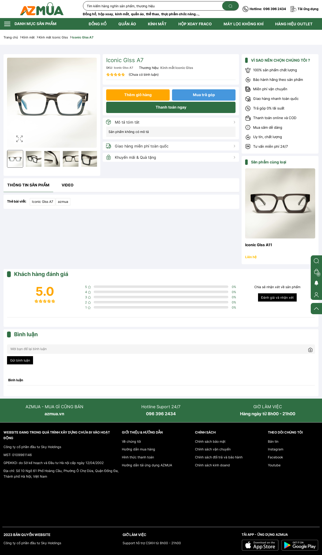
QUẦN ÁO (127, 24)
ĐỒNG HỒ (98, 24)
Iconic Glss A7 (42, 202)
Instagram (275, 449)
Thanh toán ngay (171, 107)
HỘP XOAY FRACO (195, 24)
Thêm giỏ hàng (138, 94)
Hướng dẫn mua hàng (138, 449)
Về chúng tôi (131, 441)
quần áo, (138, 14)
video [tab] (68, 185)
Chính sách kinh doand (212, 465)
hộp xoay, (106, 14)
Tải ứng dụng (304, 9)
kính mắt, (122, 14)
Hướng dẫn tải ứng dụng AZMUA (147, 465)
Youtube (274, 465)
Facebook (275, 457)
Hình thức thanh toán (138, 457)
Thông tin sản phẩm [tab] (28, 185)
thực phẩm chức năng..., (180, 14)
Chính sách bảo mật (210, 441)
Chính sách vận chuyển (213, 449)
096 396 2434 (264, 9)
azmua (63, 202)
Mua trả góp (204, 94)
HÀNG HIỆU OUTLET (294, 24)
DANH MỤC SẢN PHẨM (30, 24)
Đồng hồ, (90, 14)
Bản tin (273, 441)
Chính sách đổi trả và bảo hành (219, 457)
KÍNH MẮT (157, 24)
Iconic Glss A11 (258, 244)
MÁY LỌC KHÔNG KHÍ (243, 24)
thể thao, (153, 14)
